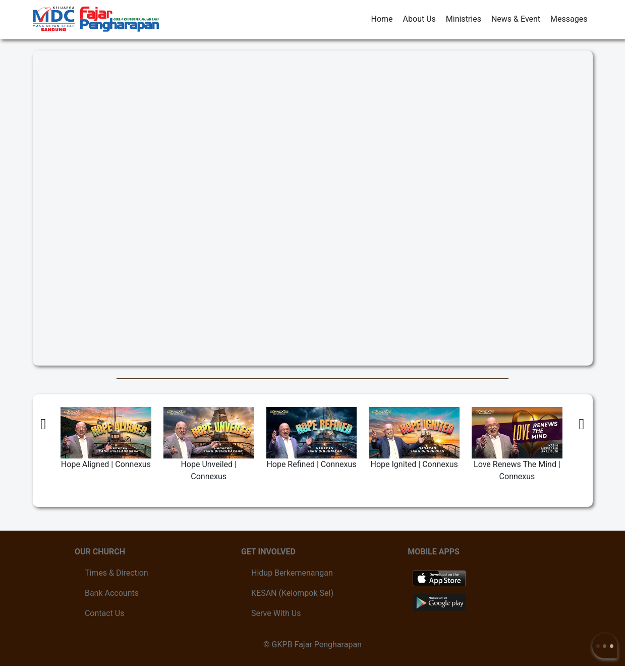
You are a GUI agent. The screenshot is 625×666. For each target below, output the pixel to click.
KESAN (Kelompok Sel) (292, 593)
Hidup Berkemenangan (292, 573)
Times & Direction (116, 573)
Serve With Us (276, 613)
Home (382, 19)
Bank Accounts (112, 593)
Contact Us (105, 613)
